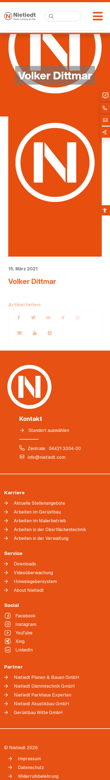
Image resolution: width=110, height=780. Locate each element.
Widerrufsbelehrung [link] (38, 776)
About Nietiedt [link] (29, 590)
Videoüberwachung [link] (33, 572)
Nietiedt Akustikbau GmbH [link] (41, 703)
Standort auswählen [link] (48, 430)
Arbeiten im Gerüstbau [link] (37, 512)
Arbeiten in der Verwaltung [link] (41, 538)
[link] (105, 210)
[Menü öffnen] (98, 16)
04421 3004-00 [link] (65, 448)
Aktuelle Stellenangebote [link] (39, 503)
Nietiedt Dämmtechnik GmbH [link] (44, 686)
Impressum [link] (29, 758)
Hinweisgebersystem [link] (35, 581)
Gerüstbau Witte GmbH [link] (38, 712)
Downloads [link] (25, 564)
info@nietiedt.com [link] (46, 457)
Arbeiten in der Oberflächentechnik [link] (50, 529)
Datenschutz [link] (31, 767)
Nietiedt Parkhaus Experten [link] (42, 695)
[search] (63, 16)
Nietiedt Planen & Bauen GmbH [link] (46, 677)
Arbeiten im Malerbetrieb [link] (40, 520)
